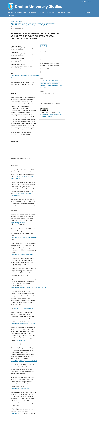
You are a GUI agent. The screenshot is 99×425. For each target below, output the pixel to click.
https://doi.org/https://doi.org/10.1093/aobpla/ (24, 237)
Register (84, 1)
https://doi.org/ (20, 340)
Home (12, 21)
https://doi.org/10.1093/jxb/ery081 (21, 388)
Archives (41, 12)
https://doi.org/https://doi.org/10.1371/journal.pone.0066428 (28, 287)
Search (87, 12)
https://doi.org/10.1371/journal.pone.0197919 (24, 361)
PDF (44, 45)
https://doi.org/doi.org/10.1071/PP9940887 (23, 323)
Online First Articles (20, 12)
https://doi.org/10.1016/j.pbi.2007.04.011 (22, 254)
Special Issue (32, 12)
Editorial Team (51, 12)
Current (10, 12)
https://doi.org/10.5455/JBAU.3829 (23, 308)
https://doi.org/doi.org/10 (18, 223)
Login (89, 1)
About (69, 12)
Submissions (61, 12)
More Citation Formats (48, 72)
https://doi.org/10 (16, 413)
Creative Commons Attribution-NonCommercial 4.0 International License (52, 114)
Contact (11, 15)
